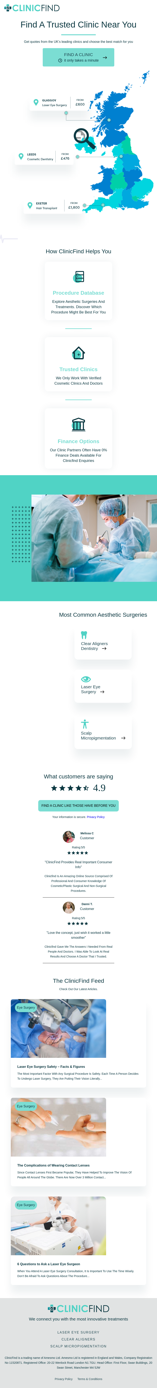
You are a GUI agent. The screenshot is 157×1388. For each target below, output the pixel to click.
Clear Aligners (78, 1339)
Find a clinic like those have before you (78, 805)
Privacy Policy (96, 817)
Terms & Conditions (89, 1379)
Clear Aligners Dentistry (94, 646)
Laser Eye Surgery (90, 689)
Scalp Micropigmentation (99, 735)
